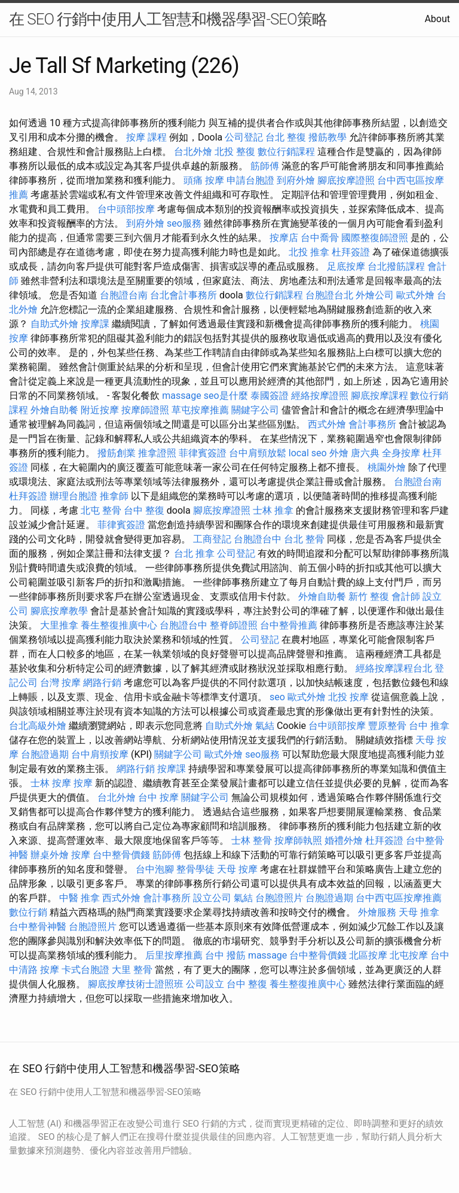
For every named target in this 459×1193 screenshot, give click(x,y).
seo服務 (184, 223)
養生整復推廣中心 (119, 625)
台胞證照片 (279, 898)
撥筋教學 (327, 137)
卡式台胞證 (85, 969)
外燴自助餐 (54, 410)
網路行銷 (102, 682)
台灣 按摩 (60, 682)
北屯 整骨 (101, 510)
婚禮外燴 (344, 840)
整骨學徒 (195, 869)
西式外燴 (327, 424)
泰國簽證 (269, 395)
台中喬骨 (320, 237)
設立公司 (212, 898)
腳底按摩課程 (379, 395)
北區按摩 (368, 955)
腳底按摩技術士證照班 (135, 984)
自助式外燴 (54, 323)
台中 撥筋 (225, 955)
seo (277, 697)
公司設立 (205, 984)
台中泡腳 (155, 869)
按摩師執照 (298, 840)
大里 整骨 (132, 969)
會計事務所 (372, 424)
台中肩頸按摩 (99, 754)
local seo (308, 453)
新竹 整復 (368, 596)
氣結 (264, 725)
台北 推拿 (194, 553)
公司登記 (244, 137)
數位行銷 (28, 912)
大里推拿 (59, 625)
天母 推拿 (419, 912)
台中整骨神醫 (37, 926)
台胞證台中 (257, 539)
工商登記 (212, 539)
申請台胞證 (250, 180)
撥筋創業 (116, 453)
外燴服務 (377, 912)
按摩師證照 (145, 410)
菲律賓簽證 (203, 453)
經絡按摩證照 (319, 395)
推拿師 (114, 496)
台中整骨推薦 (288, 625)
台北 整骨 (304, 539)
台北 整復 (285, 137)
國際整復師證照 (374, 237)
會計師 (405, 596)
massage (181, 395)
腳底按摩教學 (59, 611)
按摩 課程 (146, 137)
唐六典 (365, 453)
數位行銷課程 (286, 151)
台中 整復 (144, 510)
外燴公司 (375, 295)
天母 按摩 (237, 869)
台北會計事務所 (183, 295)
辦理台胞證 (73, 496)
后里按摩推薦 (174, 955)
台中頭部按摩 (126, 209)
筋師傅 (264, 166)
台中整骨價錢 (121, 855)
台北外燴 (193, 151)
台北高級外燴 (37, 725)
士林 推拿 (273, 510)
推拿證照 (157, 453)
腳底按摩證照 (346, 180)
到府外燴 (296, 180)
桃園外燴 (387, 467)
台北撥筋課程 (396, 266)
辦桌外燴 (49, 855)
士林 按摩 (50, 783)
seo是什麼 (226, 395)
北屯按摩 (409, 955)
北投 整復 (235, 151)
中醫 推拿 (79, 898)
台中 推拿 (429, 725)
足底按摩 (346, 266)
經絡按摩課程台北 (394, 668)
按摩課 (95, 323)
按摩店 (284, 237)
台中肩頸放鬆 (257, 453)
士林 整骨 (251, 840)
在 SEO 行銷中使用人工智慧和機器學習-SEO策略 (168, 19)
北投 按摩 (348, 697)
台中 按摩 (158, 797)
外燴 (338, 453)
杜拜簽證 (351, 252)
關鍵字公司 (255, 410)
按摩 (83, 783)
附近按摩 (100, 410)
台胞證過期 (45, 754)
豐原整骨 (387, 725)
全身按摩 (401, 453)
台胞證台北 (329, 295)
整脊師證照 (234, 625)
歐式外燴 (415, 295)
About (437, 19)
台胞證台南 (124, 295)
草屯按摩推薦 (200, 410)
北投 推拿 (309, 252)
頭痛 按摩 (203, 180)
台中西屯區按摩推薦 (399, 898)
